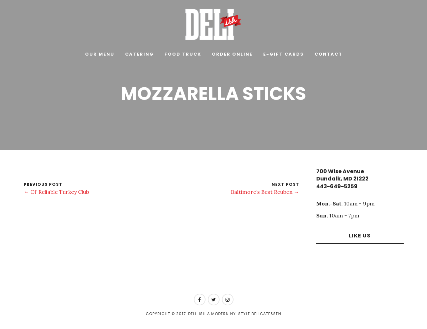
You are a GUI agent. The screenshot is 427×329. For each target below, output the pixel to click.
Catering (139, 54)
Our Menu (99, 54)
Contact (328, 54)
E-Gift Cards (283, 54)
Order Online (232, 54)
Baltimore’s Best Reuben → (265, 191)
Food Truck (182, 54)
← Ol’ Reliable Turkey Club (56, 191)
